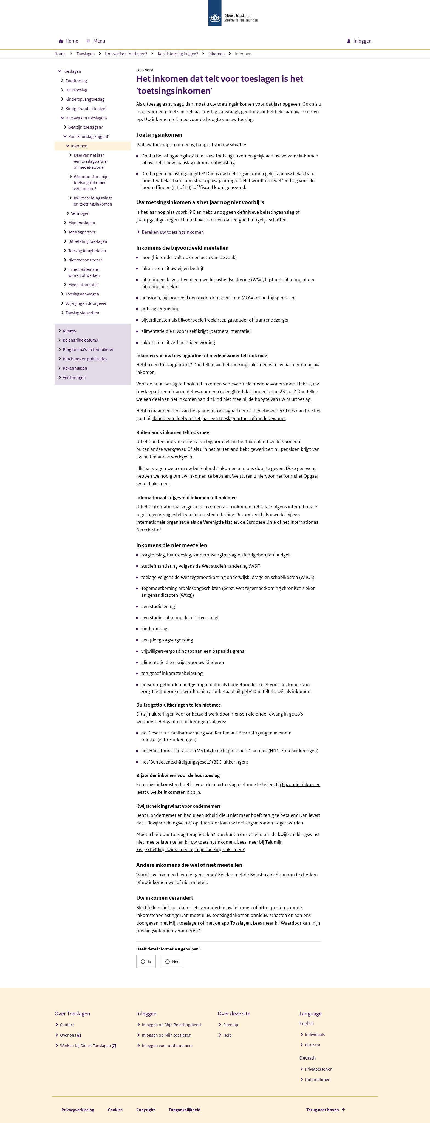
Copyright (145, 1109)
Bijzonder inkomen (301, 784)
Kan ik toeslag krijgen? (178, 53)
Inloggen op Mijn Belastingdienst (172, 1024)
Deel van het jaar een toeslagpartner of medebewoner (91, 161)
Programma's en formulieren (88, 349)
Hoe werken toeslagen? (126, 53)
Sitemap (230, 1024)
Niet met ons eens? (85, 260)
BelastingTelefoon (268, 875)
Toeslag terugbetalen (87, 250)
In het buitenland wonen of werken (84, 272)
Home (60, 53)
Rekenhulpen (75, 368)
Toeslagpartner (81, 232)
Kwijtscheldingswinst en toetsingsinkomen (93, 201)
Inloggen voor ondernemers (167, 1045)
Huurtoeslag (76, 89)
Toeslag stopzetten (82, 312)
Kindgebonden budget (86, 108)
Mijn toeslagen (81, 222)
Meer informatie (83, 284)
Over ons (70, 1036)
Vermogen (80, 213)
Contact (67, 1024)
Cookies (115, 1109)
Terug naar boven (322, 1109)
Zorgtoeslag (76, 80)
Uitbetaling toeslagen (87, 241)
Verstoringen (74, 377)
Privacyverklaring (77, 1109)
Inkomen (216, 53)
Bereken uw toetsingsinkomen (173, 232)
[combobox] (295, 40)
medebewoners (269, 384)
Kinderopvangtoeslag (85, 99)
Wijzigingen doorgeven (87, 303)
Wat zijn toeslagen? (85, 127)
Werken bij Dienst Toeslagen (88, 1047)
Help (227, 1035)
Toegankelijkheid (184, 1109)
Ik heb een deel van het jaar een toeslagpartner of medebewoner (219, 418)
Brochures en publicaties (85, 358)
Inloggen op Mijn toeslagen (166, 1035)
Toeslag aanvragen (82, 294)
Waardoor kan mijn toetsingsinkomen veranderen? (91, 182)
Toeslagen (86, 53)
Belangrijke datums (80, 340)
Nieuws (69, 330)
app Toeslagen (236, 923)
